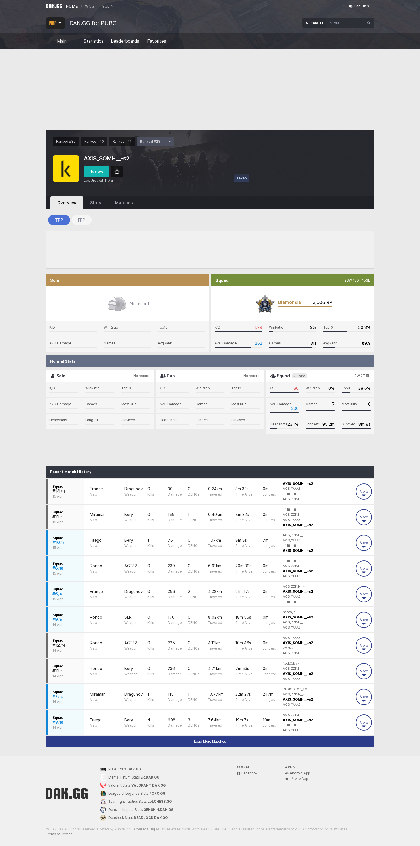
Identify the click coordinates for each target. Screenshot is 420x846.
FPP (81, 220)
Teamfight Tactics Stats (136, 801)
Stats (95, 202)
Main (62, 41)
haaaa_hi (289, 612)
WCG (89, 6)
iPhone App (296, 778)
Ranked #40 (94, 142)
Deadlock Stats (134, 818)
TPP (59, 220)
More (364, 493)
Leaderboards (125, 41)
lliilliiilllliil (290, 494)
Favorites (156, 41)
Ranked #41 (122, 142)
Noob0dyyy (291, 663)
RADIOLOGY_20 (295, 689)
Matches (124, 202)
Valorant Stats (133, 785)
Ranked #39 (66, 142)
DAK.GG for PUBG (93, 23)
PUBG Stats (120, 769)
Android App (297, 773)
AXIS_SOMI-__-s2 (298, 484)
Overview (66, 202)
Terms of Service (59, 834)
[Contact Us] (144, 829)
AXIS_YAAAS (291, 489)
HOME (72, 6)
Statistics (93, 41)
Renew (96, 171)
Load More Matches (210, 742)
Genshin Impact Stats (136, 810)
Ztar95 (288, 648)
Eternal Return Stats (129, 777)
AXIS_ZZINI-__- (294, 499)
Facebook (247, 773)
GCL (107, 6)
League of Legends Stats (132, 793)
